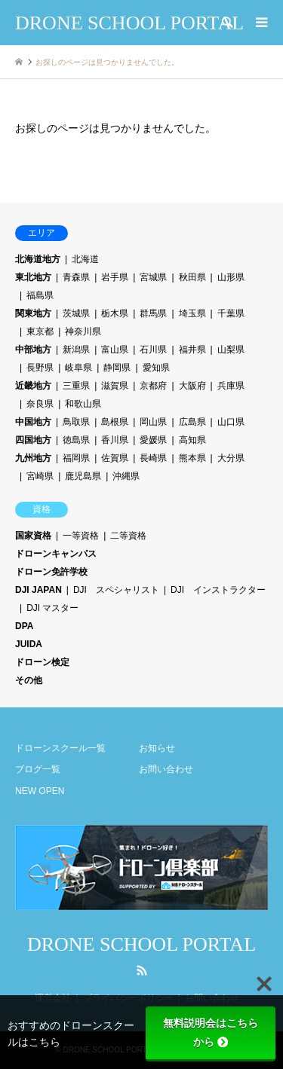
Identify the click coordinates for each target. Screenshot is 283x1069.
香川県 (114, 440)
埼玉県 (192, 313)
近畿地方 (33, 385)
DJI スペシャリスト (116, 590)
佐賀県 (114, 458)
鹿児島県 (83, 476)
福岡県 (76, 458)
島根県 (114, 422)
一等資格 (81, 535)
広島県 (192, 422)
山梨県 (231, 349)
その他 (28, 680)
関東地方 (33, 313)
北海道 (85, 259)
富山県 (114, 349)
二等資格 (128, 535)
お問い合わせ (166, 769)
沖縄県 (126, 476)
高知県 (192, 440)
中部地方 (33, 349)
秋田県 (192, 277)
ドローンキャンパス (56, 553)
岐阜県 (78, 367)
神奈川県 (83, 331)
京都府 (153, 385)
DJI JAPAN (38, 590)
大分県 (231, 458)
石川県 (153, 349)
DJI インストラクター (218, 590)
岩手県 (114, 277)
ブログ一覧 (37, 769)
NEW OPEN (39, 791)
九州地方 (33, 458)
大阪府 (192, 385)
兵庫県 (231, 385)
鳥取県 (76, 422)
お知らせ (157, 748)
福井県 (192, 349)
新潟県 (76, 349)
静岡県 (117, 367)
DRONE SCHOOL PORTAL (141, 944)
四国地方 (33, 440)
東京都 (40, 331)
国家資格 (33, 535)
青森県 (76, 277)
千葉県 (231, 313)
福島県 (40, 295)
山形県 (231, 277)
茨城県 (76, 313)
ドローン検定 (42, 662)
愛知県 (156, 367)
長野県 (40, 367)
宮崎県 (40, 476)
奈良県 (40, 404)
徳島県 (76, 440)
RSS (142, 970)
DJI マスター (52, 608)
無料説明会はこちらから (210, 1032)
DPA (24, 626)
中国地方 (33, 422)
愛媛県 (153, 440)
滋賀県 (114, 385)
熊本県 (192, 458)
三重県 (76, 385)
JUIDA (28, 644)
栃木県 (114, 313)
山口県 (231, 422)
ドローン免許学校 (51, 572)
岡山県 (153, 422)
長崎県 (153, 458)
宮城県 (153, 277)
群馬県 (153, 313)
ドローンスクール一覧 (60, 748)
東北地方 (33, 277)
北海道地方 (37, 259)
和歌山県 (83, 404)
